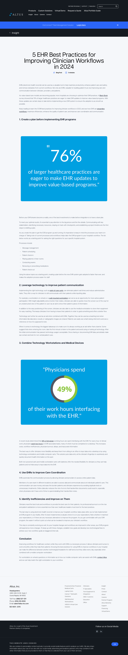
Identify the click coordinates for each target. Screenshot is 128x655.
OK (115, 644)
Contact (49, 14)
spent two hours (37, 444)
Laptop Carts (69, 591)
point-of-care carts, (57, 290)
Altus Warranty (106, 603)
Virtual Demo (106, 611)
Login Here (81, 25)
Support (84, 6)
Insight (30, 14)
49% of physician (48, 441)
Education (86, 599)
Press (103, 589)
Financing (92, 6)
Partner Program (74, 6)
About (36, 14)
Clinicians (86, 586)
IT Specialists (87, 589)
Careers (42, 14)
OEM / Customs (88, 597)
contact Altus (102, 557)
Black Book (104, 95)
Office (85, 602)
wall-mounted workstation (58, 298)
